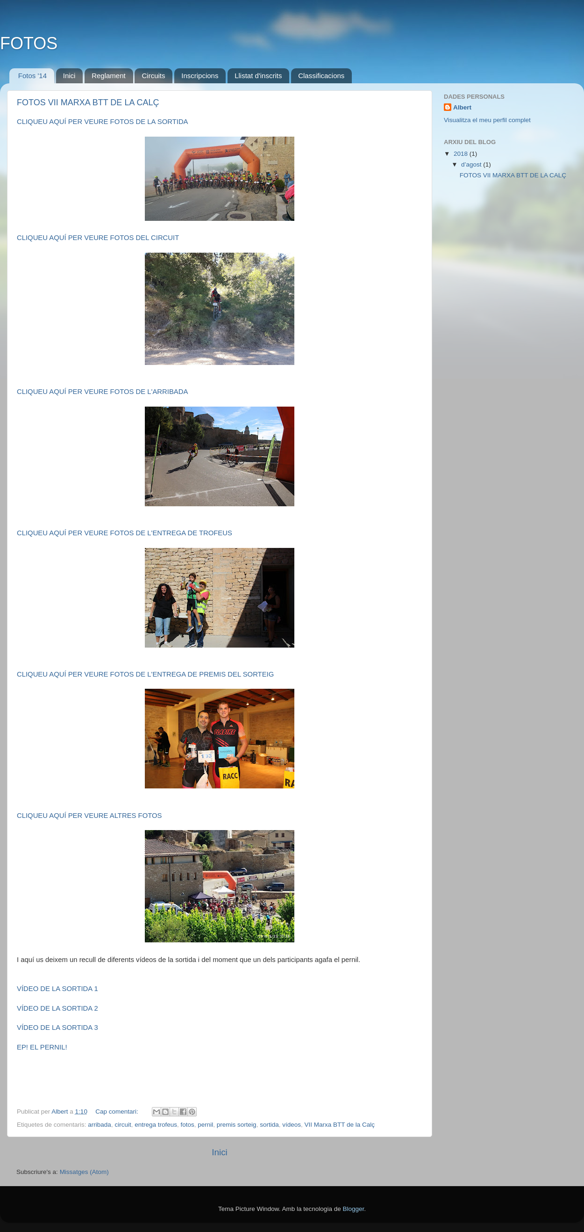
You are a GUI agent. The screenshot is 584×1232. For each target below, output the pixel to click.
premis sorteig (236, 1124)
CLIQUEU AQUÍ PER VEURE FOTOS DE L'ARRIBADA (102, 391)
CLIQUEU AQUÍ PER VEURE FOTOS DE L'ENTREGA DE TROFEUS (124, 533)
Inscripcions (199, 76)
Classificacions (321, 76)
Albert (462, 107)
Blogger (353, 1208)
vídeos (291, 1124)
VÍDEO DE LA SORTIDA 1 (57, 988)
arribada (99, 1124)
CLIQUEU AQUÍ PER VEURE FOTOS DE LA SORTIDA (102, 121)
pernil (205, 1124)
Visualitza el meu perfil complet (487, 120)
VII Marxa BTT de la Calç (339, 1124)
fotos (187, 1124)
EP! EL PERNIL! (42, 1047)
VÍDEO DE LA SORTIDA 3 (57, 1027)
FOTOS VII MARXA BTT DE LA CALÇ (88, 102)
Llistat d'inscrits (258, 76)
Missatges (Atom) (84, 1171)
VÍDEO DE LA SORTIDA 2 (57, 1008)
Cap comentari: (117, 1111)
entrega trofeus (156, 1124)
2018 (462, 153)
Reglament (109, 76)
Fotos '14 (32, 76)
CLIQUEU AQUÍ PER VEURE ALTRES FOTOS (89, 815)
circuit (122, 1124)
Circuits (153, 76)
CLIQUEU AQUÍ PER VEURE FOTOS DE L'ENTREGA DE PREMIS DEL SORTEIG (145, 674)
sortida (269, 1124)
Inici (69, 76)
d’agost (472, 164)
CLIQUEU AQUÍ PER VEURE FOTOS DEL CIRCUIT (98, 237)
